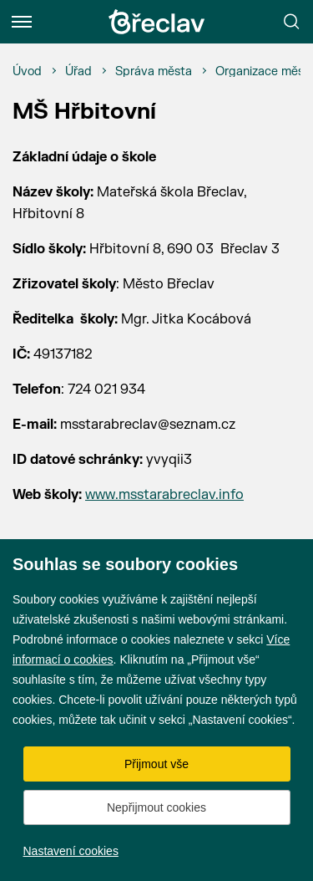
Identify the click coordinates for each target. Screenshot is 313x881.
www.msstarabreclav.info (164, 494)
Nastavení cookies (71, 851)
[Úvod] (27, 71)
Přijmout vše (156, 764)
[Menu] (21, 21)
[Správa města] (153, 71)
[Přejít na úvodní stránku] (157, 21)
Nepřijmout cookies (156, 807)
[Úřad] (78, 71)
